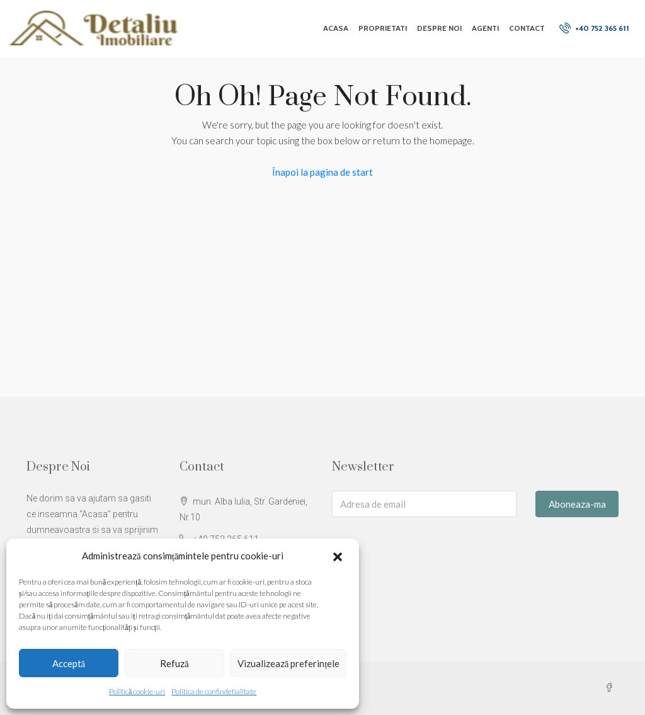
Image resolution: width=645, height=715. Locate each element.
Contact (527, 28)
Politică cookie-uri (137, 691)
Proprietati (382, 28)
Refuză (174, 663)
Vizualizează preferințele (288, 663)
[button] (338, 556)
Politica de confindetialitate (213, 691)
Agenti (485, 28)
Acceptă (69, 663)
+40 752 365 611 (594, 27)
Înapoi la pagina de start (322, 172)
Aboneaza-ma (577, 504)
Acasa (335, 28)
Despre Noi (439, 28)
